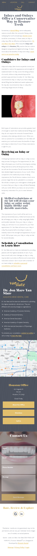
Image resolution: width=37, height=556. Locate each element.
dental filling (14, 30)
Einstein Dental (23, 543)
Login (27, 547)
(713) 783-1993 (16, 336)
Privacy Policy (19, 547)
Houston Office (18, 385)
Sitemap (10, 547)
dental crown (27, 36)
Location (13, 2)
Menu (4, 2)
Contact (32, 2)
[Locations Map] (18, 358)
